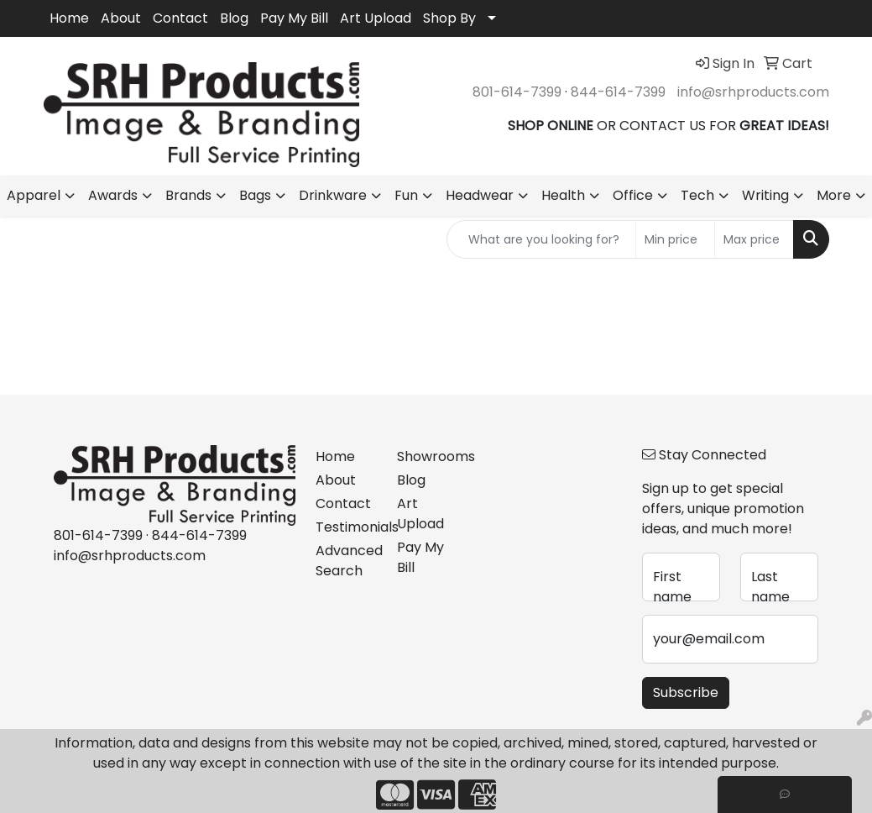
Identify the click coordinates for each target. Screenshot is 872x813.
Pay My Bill (294, 18)
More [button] (834, 195)
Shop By (449, 18)
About (121, 18)
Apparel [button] (33, 195)
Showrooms (427, 456)
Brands (188, 195)
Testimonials (346, 527)
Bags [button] (255, 195)
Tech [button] (697, 195)
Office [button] (633, 195)
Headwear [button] (480, 195)
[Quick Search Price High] (754, 239)
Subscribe (685, 692)
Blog (234, 18)
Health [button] (563, 195)
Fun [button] (406, 195)
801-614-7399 (517, 92)
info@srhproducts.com (753, 92)
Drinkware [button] (333, 195)
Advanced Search (346, 560)
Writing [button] (765, 195)
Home (69, 18)
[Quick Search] (541, 239)
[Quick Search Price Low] (675, 239)
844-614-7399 (618, 92)
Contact (180, 18)
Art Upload (375, 18)
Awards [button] (113, 195)
